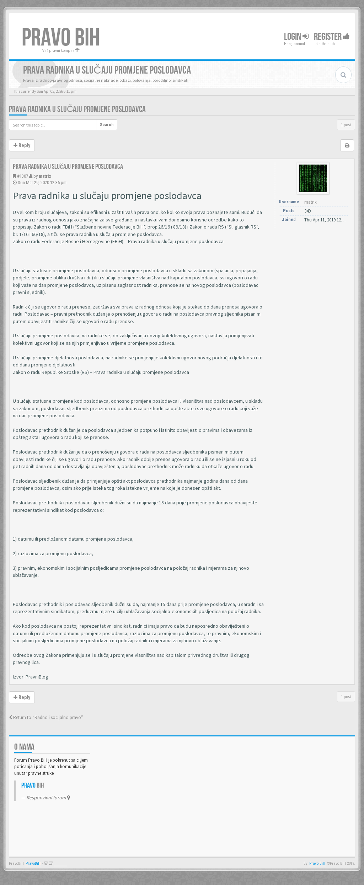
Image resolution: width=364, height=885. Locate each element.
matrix (45, 176)
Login (296, 37)
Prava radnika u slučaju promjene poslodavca (77, 109)
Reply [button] (22, 145)
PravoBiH (33, 863)
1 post (346, 124)
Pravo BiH (317, 863)
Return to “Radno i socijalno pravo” (46, 717)
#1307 (22, 176)
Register (332, 37)
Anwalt (60, 863)
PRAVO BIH (61, 38)
